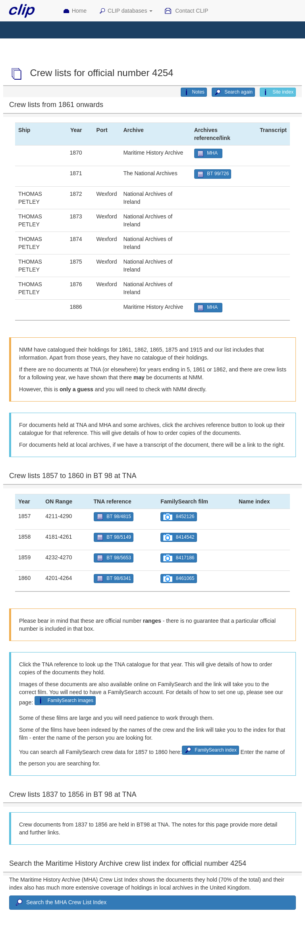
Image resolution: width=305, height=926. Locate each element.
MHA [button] (208, 153)
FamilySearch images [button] (65, 700)
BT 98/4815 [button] (113, 516)
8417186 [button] (178, 558)
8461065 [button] (178, 578)
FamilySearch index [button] (210, 750)
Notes (194, 92)
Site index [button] (277, 92)
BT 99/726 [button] (213, 174)
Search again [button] (233, 92)
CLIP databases (125, 11)
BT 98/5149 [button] (113, 537)
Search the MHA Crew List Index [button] (60, 902)
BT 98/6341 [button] (113, 578)
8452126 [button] (178, 516)
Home (75, 11)
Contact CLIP (186, 11)
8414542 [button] (178, 537)
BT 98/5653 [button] (113, 558)
